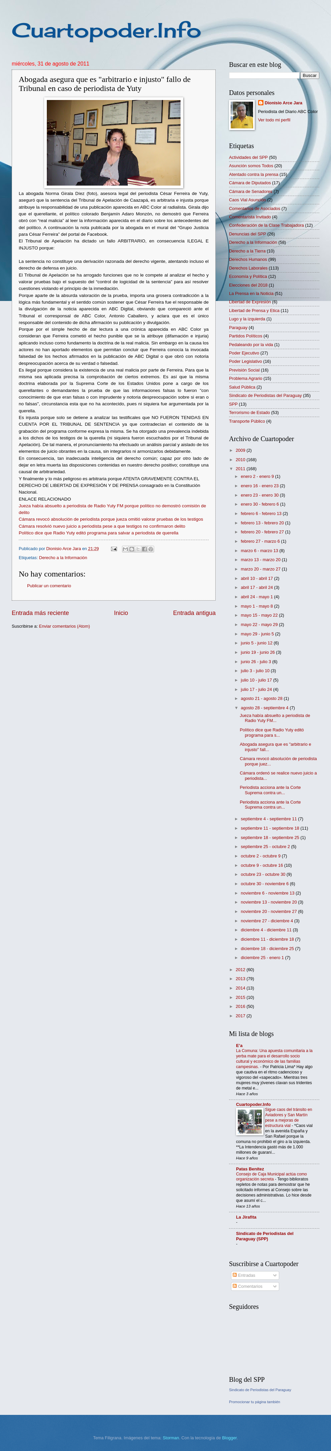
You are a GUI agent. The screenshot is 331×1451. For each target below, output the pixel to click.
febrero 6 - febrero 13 (262, 513)
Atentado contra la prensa (253, 174)
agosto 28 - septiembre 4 (265, 707)
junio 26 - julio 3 (256, 661)
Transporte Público (247, 421)
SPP (233, 404)
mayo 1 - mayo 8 (257, 606)
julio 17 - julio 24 (257, 689)
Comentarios (247, 1286)
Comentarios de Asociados (254, 208)
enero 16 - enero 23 (260, 485)
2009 (241, 450)
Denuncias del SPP (247, 233)
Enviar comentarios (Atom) (64, 626)
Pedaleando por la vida (251, 344)
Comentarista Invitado (250, 216)
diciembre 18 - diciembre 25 (268, 948)
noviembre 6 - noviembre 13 (268, 893)
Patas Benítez (250, 1168)
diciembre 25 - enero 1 (263, 957)
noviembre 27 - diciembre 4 (267, 920)
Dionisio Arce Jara (284, 102)
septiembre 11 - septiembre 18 (270, 828)
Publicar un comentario (49, 585)
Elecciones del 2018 (248, 285)
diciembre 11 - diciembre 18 (268, 939)
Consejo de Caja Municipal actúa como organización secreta (271, 1177)
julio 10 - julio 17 (257, 680)
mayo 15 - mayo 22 (260, 615)
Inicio (121, 613)
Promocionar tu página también (254, 1402)
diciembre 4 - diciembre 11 (267, 929)
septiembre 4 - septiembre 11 (269, 818)
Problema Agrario (245, 378)
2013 (241, 978)
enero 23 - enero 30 (260, 495)
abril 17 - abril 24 (257, 587)
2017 (241, 1015)
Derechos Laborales (248, 268)
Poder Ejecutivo (244, 352)
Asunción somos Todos (251, 165)
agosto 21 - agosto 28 (262, 698)
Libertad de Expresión (250, 301)
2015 (241, 997)
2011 (241, 468)
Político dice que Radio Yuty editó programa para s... (272, 732)
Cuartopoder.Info (106, 30)
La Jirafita (246, 1217)
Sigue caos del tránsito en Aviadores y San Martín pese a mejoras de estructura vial (288, 1117)
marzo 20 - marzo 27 (261, 569)
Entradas (244, 1275)
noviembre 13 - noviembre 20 (269, 902)
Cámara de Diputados (250, 182)
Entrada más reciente (40, 613)
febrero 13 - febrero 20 (263, 522)
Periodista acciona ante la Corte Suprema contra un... (270, 790)
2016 (241, 1006)
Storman (171, 1437)
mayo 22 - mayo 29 (260, 624)
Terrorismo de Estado (249, 412)
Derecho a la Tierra (247, 250)
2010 (241, 459)
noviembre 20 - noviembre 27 (269, 911)
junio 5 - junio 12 (257, 642)
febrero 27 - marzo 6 (261, 541)
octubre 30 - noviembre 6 (265, 883)
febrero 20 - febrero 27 (263, 531)
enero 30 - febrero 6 (260, 504)
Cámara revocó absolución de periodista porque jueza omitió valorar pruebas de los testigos (111, 519)
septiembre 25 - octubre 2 (266, 846)
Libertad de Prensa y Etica (254, 310)
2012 (241, 969)
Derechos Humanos (248, 259)
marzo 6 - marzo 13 (260, 550)
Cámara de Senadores (250, 191)
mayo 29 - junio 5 (258, 633)
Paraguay (238, 327)
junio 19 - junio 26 (258, 652)
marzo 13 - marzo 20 (261, 559)
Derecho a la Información (63, 557)
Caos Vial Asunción (247, 199)
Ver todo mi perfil (274, 119)
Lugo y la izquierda (247, 318)
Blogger (229, 1437)
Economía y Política (248, 276)
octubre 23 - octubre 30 (264, 874)
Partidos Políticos (245, 335)
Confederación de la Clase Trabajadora (266, 225)
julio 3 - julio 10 (255, 670)
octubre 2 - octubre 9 (261, 855)
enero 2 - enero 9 (258, 476)
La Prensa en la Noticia (251, 293)
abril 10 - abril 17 (257, 578)
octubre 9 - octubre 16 (262, 865)
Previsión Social (244, 370)
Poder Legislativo (245, 361)
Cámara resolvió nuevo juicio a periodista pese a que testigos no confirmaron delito (102, 526)
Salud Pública (242, 387)
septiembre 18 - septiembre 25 (270, 837)
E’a (239, 1045)
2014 (241, 988)
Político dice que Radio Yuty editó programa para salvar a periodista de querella (99, 532)
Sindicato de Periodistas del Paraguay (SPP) (265, 1236)
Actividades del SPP (248, 157)
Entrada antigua (194, 613)
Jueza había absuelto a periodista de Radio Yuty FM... (275, 718)
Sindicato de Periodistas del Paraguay (265, 395)
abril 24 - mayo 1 (257, 596)
